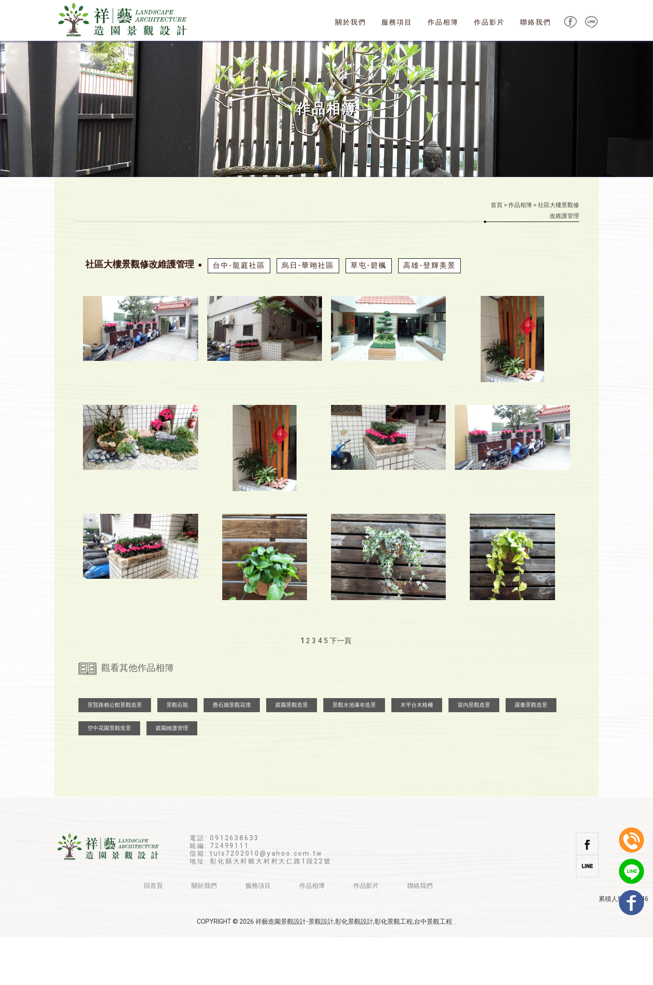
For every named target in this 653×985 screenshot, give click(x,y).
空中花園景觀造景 (109, 776)
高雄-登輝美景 (429, 265)
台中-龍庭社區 (239, 265)
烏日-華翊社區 (308, 265)
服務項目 (396, 22)
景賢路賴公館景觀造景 (115, 752)
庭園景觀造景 (291, 752)
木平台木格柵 (416, 752)
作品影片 (489, 22)
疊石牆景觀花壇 (232, 752)
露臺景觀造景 (531, 752)
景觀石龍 (177, 752)
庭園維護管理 (172, 776)
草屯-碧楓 (369, 265)
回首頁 (153, 933)
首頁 (496, 205)
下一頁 (340, 640)
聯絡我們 (535, 22)
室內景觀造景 (474, 752)
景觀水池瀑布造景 (354, 752)
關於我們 (350, 22)
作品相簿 (443, 22)
